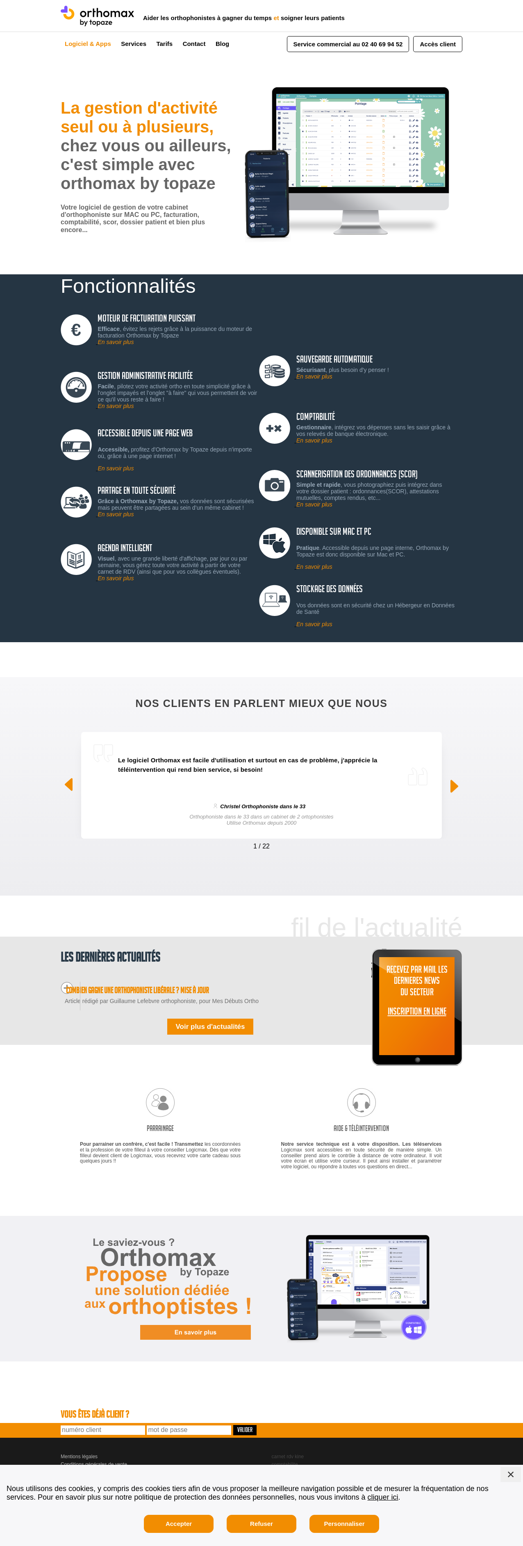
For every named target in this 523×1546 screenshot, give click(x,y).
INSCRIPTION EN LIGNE (417, 1013)
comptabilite (285, 1452)
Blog (222, 43)
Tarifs (164, 43)
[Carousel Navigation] (261, 844)
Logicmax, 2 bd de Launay (89, 1460)
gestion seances (289, 1460)
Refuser (261, 1523)
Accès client (438, 44)
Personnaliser (344, 1523)
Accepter (179, 1523)
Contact (194, 43)
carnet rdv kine (288, 1445)
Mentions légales (79, 1445)
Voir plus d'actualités (210, 1015)
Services (133, 43)
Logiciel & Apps (88, 43)
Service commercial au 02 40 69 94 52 (348, 44)
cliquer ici (383, 1497)
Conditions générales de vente (94, 1452)
